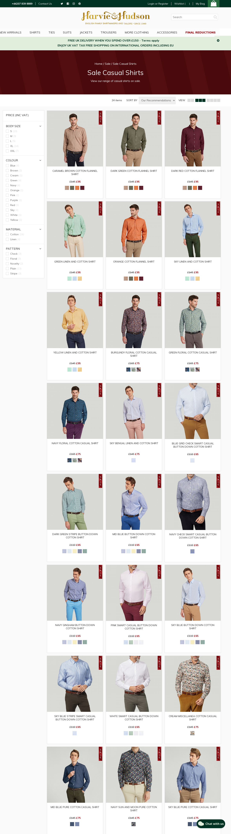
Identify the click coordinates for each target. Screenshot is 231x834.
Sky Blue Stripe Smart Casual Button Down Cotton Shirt (75, 721)
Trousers (117, 32)
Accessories (177, 32)
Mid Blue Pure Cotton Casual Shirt (74, 810)
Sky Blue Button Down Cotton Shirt (193, 629)
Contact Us (45, 3)
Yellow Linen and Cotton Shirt (75, 353)
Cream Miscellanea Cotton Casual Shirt (192, 721)
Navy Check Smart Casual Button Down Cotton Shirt (193, 538)
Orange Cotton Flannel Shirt (134, 262)
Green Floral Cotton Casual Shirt (192, 353)
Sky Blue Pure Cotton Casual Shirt (192, 810)
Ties (59, 32)
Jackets (94, 32)
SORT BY (131, 100)
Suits (75, 32)
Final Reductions (211, 32)
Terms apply (150, 40)
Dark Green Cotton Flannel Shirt (133, 171)
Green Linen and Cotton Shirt (75, 262)
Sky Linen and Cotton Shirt (193, 262)
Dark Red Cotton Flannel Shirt (193, 171)
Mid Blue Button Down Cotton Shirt (133, 538)
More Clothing (146, 32)
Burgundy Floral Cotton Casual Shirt (134, 355)
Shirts (41, 32)
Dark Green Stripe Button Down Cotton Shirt (75, 538)
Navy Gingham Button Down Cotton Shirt (75, 629)
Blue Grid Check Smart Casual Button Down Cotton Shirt (193, 446)
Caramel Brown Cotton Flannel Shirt (75, 172)
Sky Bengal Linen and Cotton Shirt (134, 445)
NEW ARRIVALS (16, 32)
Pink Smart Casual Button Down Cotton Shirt (134, 629)
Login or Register (158, 3)
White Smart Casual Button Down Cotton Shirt (134, 721)
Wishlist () (182, 3)
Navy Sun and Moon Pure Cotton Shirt (134, 812)
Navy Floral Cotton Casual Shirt (75, 445)
